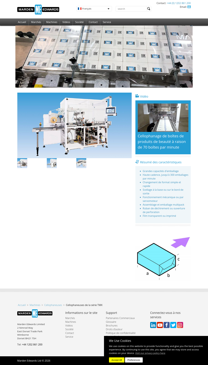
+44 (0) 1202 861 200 (179, 3)
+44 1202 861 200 (32, 344)
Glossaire (111, 322)
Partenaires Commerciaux (120, 318)
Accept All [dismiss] (116, 360)
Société (79, 22)
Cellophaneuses (53, 305)
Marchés (36, 22)
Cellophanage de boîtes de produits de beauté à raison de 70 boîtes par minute (162, 141)
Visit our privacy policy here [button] (150, 353)
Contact (93, 22)
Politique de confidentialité (121, 333)
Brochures (112, 325)
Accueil (22, 22)
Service (107, 22)
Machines (51, 22)
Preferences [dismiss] (133, 360)
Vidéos (66, 22)
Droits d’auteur (114, 329)
